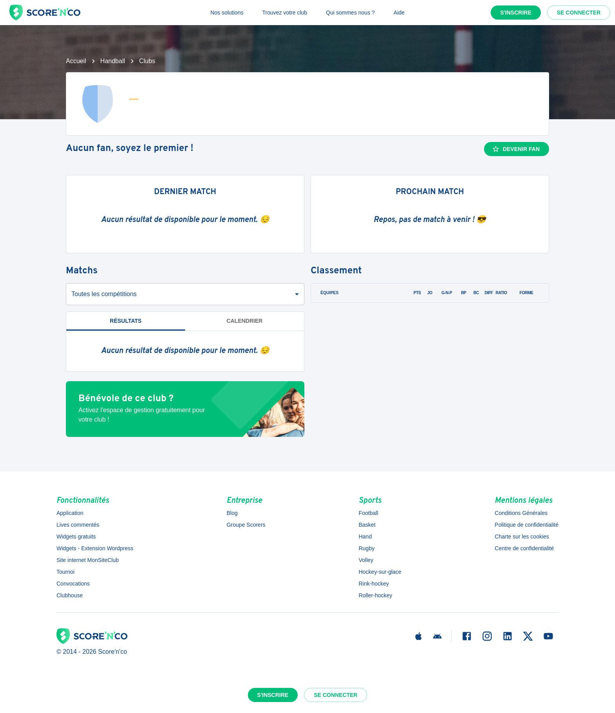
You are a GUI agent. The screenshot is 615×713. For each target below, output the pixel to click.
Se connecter (578, 12)
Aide (399, 12)
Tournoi (65, 572)
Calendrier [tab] (245, 321)
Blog (232, 513)
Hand (364, 536)
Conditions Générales (521, 513)
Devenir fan (516, 149)
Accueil (76, 61)
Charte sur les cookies (522, 536)
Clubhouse (69, 595)
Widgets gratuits (76, 536)
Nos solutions (226, 12)
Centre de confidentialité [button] (524, 548)
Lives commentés (77, 525)
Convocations (73, 583)
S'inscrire (515, 12)
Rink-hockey (373, 583)
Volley (365, 560)
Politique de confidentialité (527, 525)
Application (70, 513)
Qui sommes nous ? (350, 12)
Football (368, 513)
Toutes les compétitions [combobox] (103, 294)
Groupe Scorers (246, 525)
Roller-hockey (375, 595)
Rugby (366, 548)
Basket (366, 525)
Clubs (147, 61)
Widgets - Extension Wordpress (94, 548)
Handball (112, 61)
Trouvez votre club (284, 12)
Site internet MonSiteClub (87, 560)
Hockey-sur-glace (379, 572)
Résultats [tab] (126, 321)
